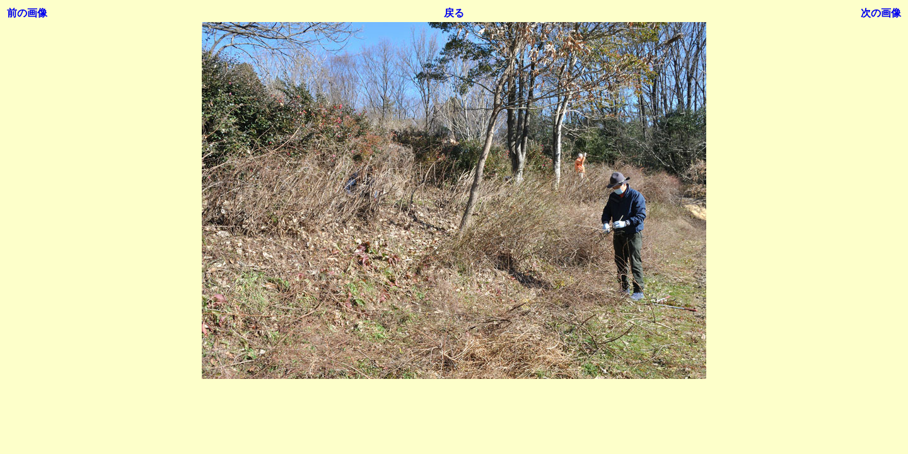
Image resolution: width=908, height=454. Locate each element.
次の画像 (881, 13)
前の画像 (27, 13)
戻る (454, 13)
